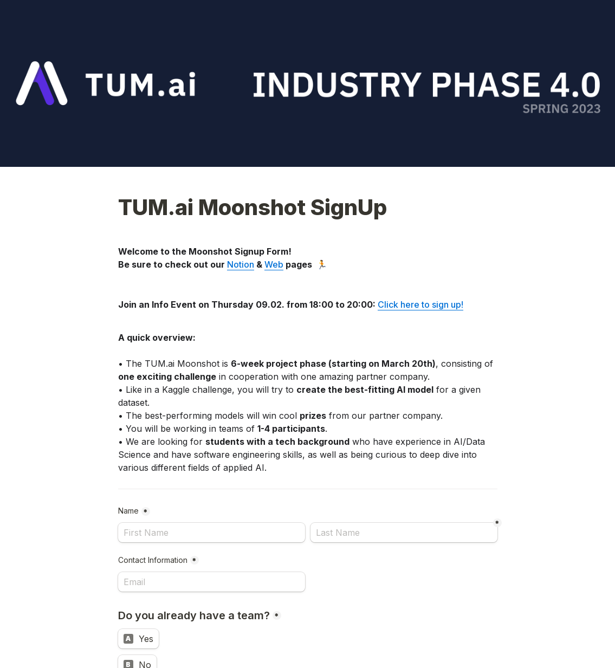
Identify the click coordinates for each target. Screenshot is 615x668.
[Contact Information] (211, 582)
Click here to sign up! (420, 304)
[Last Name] (403, 532)
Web (273, 264)
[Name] (211, 532)
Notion (240, 264)
